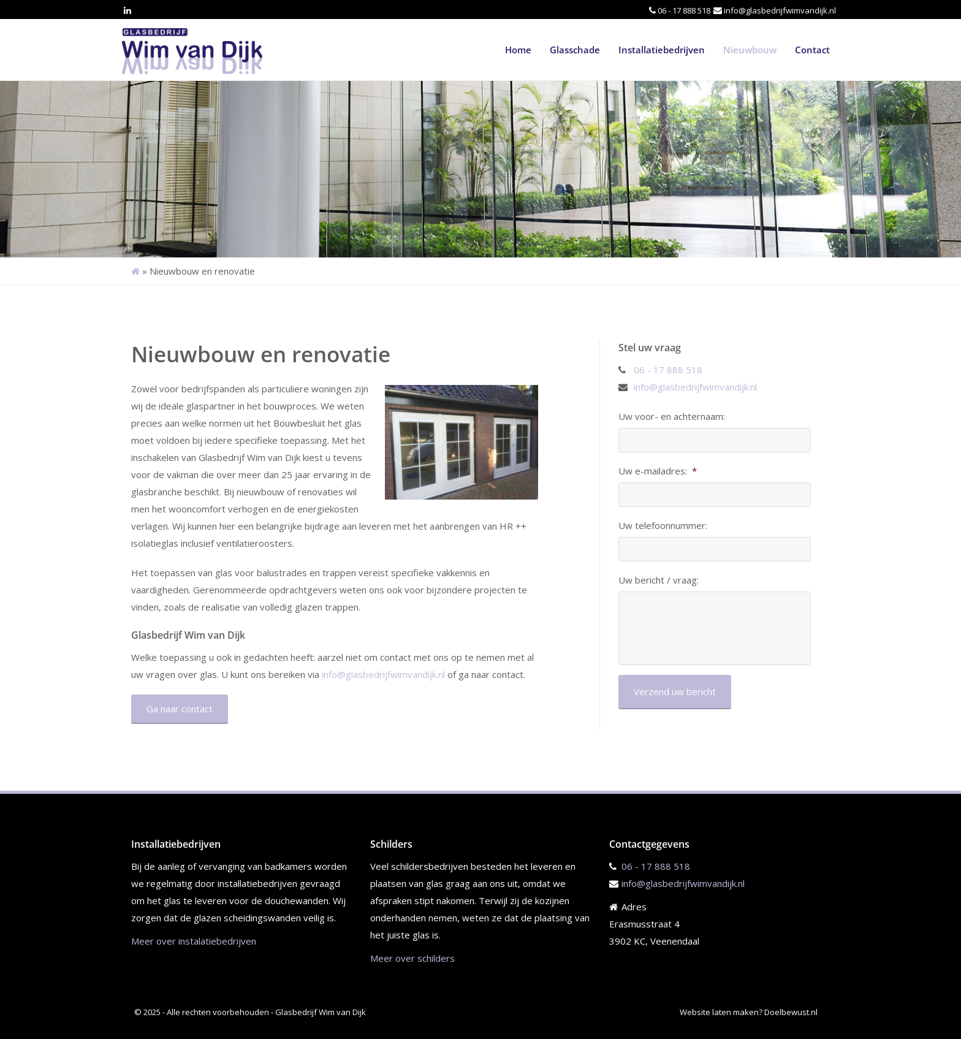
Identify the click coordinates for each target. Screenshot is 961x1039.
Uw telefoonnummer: (662, 525)
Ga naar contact (179, 708)
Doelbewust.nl (791, 1012)
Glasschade (575, 50)
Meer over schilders (412, 958)
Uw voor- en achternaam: (671, 416)
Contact (812, 50)
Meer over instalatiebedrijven (193, 941)
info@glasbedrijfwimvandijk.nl (780, 10)
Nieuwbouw (750, 50)
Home (518, 50)
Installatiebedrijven (661, 50)
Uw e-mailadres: (657, 471)
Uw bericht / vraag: (658, 580)
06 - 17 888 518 (684, 10)
